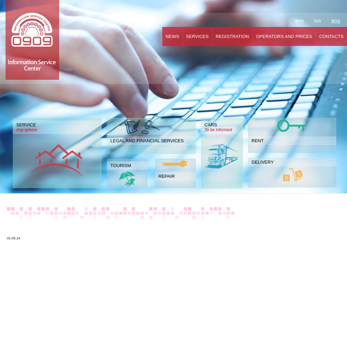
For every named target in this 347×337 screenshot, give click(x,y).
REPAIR (166, 176)
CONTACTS (331, 36)
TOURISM (120, 165)
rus (317, 20)
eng (335, 20)
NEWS (172, 36)
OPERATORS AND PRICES (284, 36)
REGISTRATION (232, 36)
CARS (221, 127)
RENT (258, 140)
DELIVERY (263, 162)
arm (299, 20)
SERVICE (57, 127)
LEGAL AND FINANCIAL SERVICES (147, 140)
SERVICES (197, 36)
